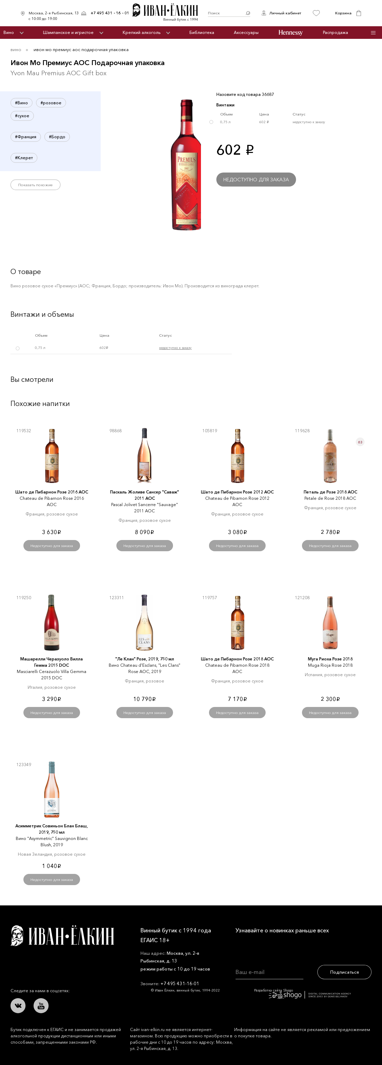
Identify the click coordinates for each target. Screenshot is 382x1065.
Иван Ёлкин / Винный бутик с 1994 (169, 13)
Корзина (343, 12)
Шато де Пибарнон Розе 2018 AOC (237, 658)
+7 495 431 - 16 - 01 (110, 12)
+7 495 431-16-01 (179, 983)
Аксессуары (246, 32)
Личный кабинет (285, 12)
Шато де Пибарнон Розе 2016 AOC (51, 492)
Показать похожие (35, 184)
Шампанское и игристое (68, 32)
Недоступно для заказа (256, 179)
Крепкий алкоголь (141, 32)
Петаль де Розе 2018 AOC (330, 492)
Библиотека (201, 32)
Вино (8, 32)
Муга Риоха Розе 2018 (330, 658)
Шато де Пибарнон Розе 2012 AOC (237, 492)
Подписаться (344, 972)
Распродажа (335, 32)
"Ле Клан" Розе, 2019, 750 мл (144, 658)
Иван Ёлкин (62, 935)
